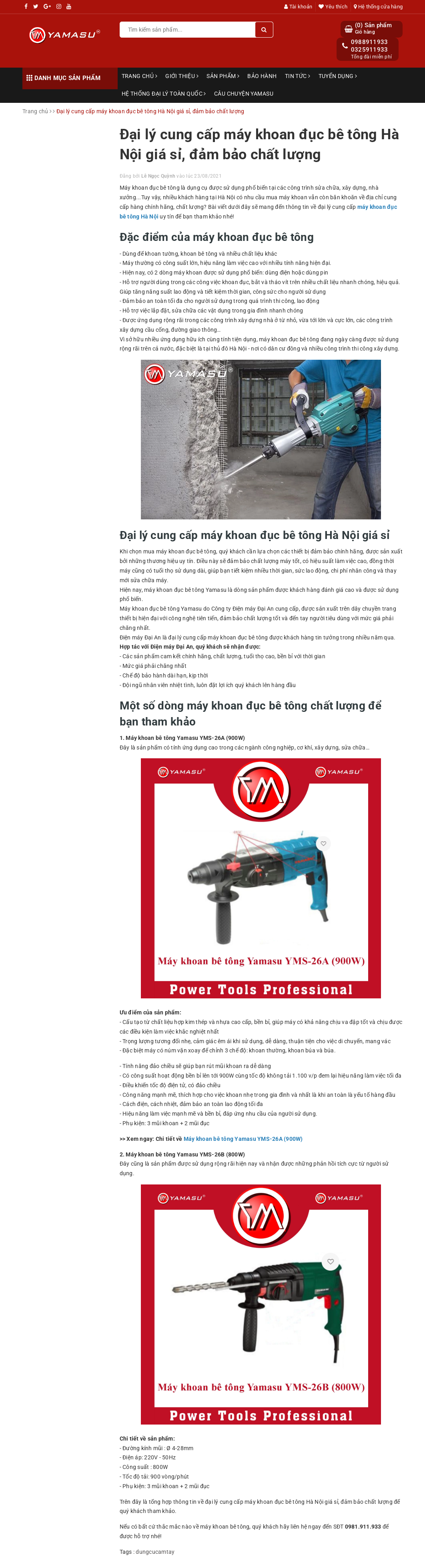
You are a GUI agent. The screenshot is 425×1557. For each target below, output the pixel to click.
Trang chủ (140, 76)
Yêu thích (333, 7)
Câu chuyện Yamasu (243, 93)
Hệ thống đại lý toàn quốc (164, 93)
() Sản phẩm (373, 29)
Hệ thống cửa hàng (378, 7)
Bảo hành (262, 76)
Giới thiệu (181, 76)
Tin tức (298, 76)
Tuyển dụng (338, 76)
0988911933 (369, 42)
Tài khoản (298, 7)
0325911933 (369, 49)
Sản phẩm (222, 76)
